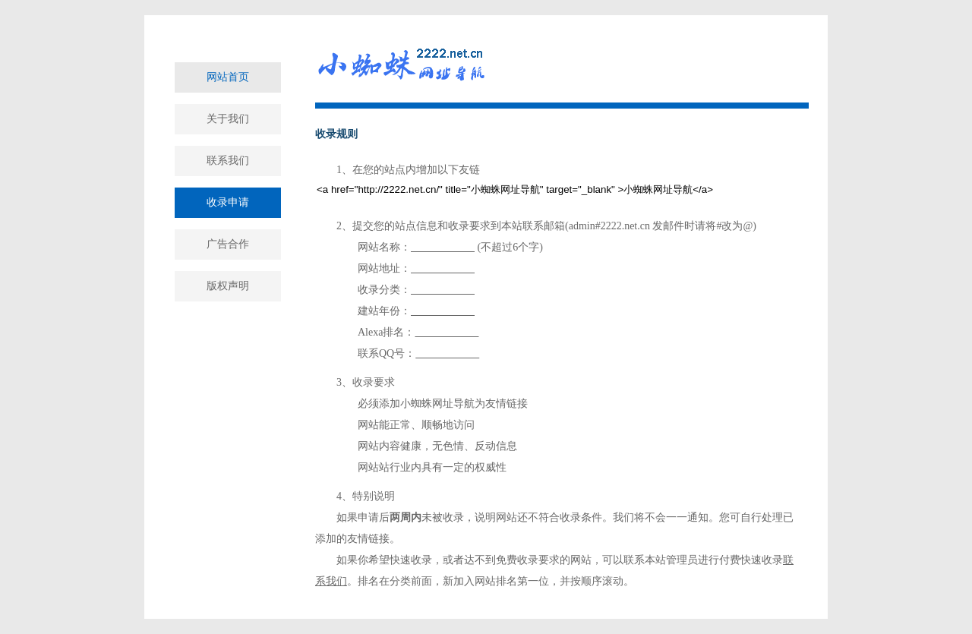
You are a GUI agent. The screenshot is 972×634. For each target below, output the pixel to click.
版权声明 (228, 286)
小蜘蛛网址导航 (437, 403)
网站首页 (228, 77)
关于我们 (228, 119)
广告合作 (228, 244)
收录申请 (228, 202)
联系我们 (228, 160)
